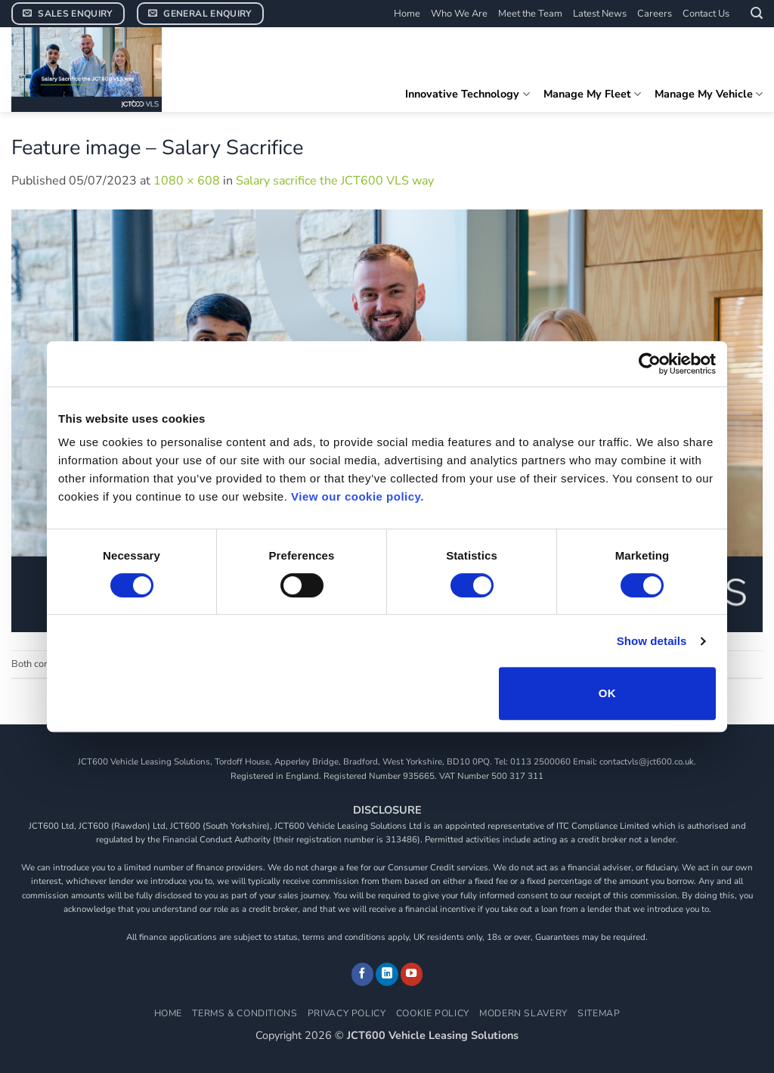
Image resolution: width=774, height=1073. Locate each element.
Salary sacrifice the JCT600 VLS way (335, 180)
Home (407, 13)
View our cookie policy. (357, 496)
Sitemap (598, 1013)
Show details (652, 640)
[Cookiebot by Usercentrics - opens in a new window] (650, 363)
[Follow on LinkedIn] (387, 974)
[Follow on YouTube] (412, 974)
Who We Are (459, 13)
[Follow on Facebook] (362, 974)
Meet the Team (530, 13)
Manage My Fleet (592, 93)
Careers (654, 13)
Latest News (600, 13)
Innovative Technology (467, 93)
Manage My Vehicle (709, 93)
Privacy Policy (347, 1013)
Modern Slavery (523, 1013)
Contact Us (706, 13)
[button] (757, 13)
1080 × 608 (186, 180)
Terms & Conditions (244, 1013)
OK (607, 693)
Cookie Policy (432, 1013)
